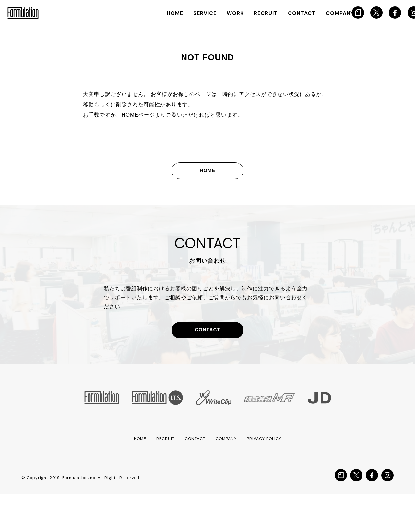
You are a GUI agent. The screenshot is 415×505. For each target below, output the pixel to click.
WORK (228, 13)
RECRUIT (257, 13)
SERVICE (199, 13)
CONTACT (291, 13)
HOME (170, 13)
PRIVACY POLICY (268, 449)
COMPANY (327, 13)
